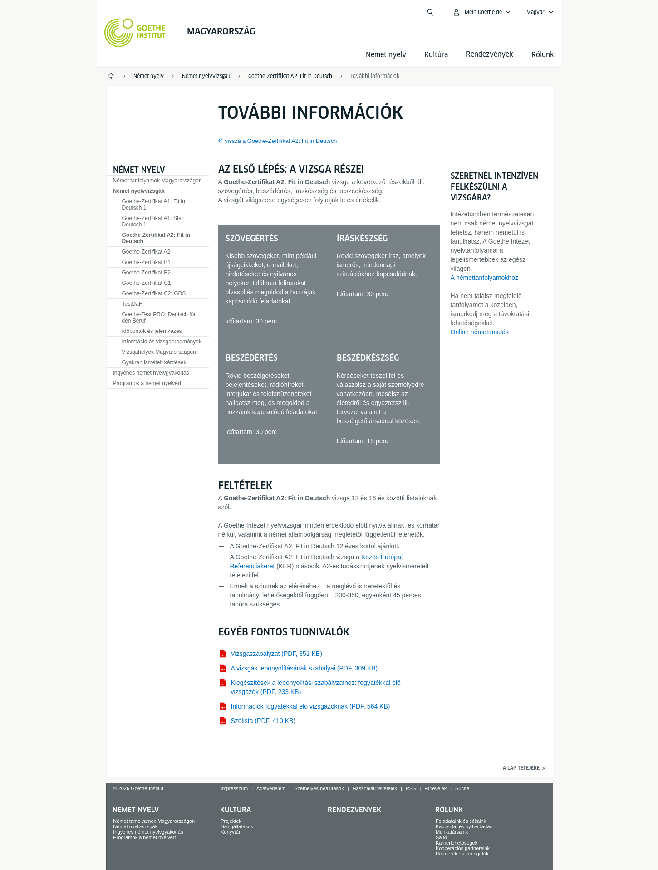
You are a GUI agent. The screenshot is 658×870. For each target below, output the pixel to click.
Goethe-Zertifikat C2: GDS (154, 293)
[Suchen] (430, 12)
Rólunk (542, 54)
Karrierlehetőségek (456, 843)
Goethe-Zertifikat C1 (146, 283)
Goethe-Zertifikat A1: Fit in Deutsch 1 (153, 204)
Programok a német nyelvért (147, 383)
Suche (462, 788)
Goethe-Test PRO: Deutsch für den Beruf (159, 317)
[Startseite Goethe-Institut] (135, 32)
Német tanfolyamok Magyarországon (157, 180)
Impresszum (234, 788)
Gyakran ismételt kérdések (154, 362)
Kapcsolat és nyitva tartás (464, 826)
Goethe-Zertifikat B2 (146, 272)
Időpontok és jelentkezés (152, 331)
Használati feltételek (375, 788)
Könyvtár (230, 832)
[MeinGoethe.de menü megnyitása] (481, 12)
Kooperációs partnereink (463, 848)
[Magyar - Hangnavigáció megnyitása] (540, 12)
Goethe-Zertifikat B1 (146, 262)
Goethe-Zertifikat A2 (146, 252)
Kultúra (436, 54)
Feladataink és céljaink (461, 821)
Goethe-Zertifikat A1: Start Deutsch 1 (153, 221)
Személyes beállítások (319, 788)
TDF (132, 304)
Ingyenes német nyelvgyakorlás (151, 373)
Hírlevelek (435, 788)
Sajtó (441, 837)
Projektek (231, 821)
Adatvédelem (270, 788)
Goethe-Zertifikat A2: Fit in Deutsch (156, 238)
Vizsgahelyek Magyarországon (159, 352)
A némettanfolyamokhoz (484, 277)
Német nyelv (386, 54)
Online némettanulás (480, 332)
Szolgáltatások (237, 826)
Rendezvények (354, 810)
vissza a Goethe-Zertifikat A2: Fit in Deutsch (281, 141)
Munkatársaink (452, 832)
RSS (411, 788)
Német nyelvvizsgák (139, 191)
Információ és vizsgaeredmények (161, 341)
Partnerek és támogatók (462, 853)
